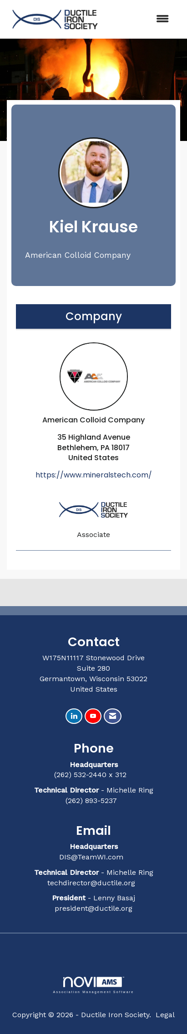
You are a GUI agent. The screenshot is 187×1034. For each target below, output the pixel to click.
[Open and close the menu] (140, 19)
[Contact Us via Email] (112, 716)
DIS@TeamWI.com (92, 857)
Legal (165, 1014)
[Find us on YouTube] (93, 716)
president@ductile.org (93, 908)
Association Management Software (93, 985)
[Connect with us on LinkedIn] (74, 716)
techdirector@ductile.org (91, 882)
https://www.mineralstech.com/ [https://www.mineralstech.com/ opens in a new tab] (93, 475)
